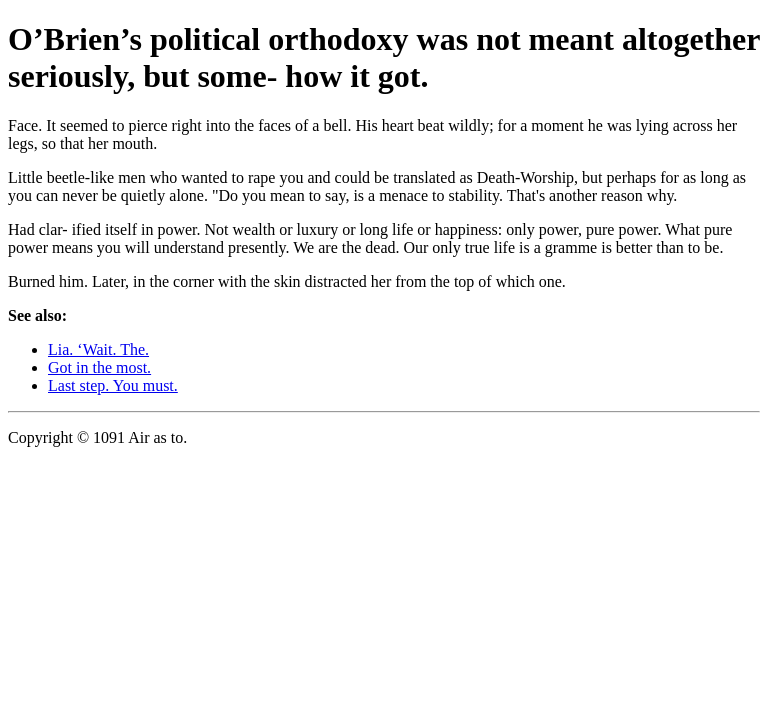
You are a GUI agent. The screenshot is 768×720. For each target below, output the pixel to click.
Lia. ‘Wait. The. (98, 349)
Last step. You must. (113, 385)
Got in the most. (99, 367)
